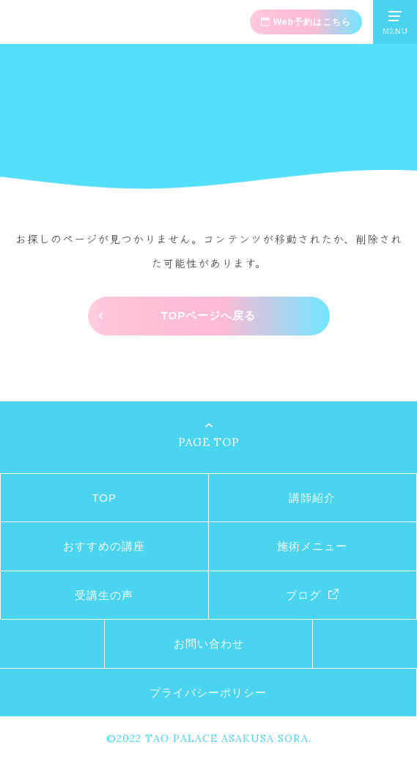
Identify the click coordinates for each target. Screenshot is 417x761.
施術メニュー (312, 546)
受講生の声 (104, 595)
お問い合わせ (209, 643)
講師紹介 (312, 497)
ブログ (303, 595)
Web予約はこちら (312, 22)
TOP (104, 497)
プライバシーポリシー (208, 692)
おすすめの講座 (104, 546)
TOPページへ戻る (209, 315)
